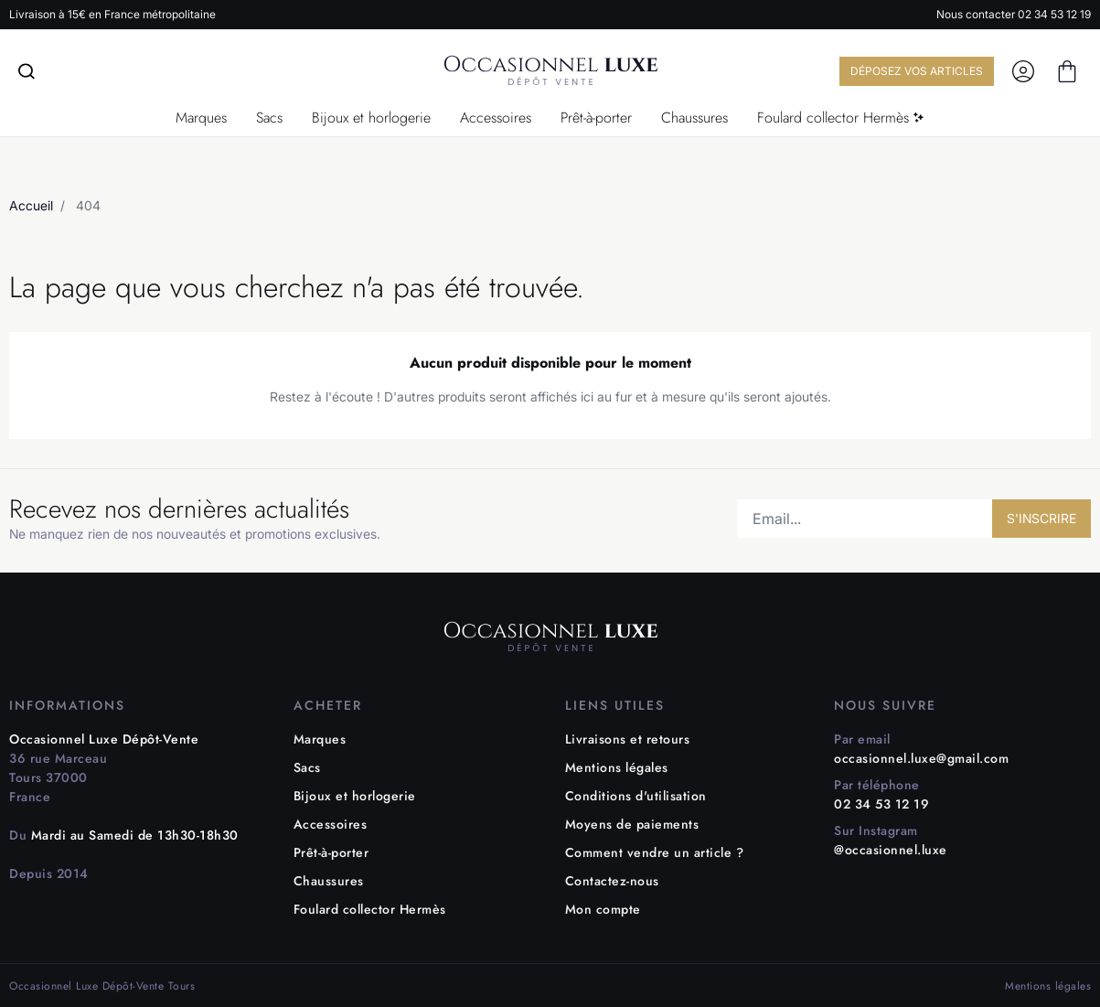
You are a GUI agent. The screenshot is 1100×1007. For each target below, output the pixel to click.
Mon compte (603, 909)
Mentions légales (616, 767)
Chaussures (329, 881)
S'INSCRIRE (1041, 518)
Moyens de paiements (632, 824)
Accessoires (331, 824)
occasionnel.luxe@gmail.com (921, 758)
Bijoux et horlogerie (355, 796)
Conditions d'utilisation (636, 796)
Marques (320, 739)
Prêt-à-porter (331, 852)
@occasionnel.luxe (890, 850)
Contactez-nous (612, 881)
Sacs (307, 767)
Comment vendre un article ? (654, 852)
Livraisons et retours (627, 739)
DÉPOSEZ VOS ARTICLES (909, 71)
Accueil (31, 205)
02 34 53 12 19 (1054, 14)
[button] (1067, 71)
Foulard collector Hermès (370, 909)
